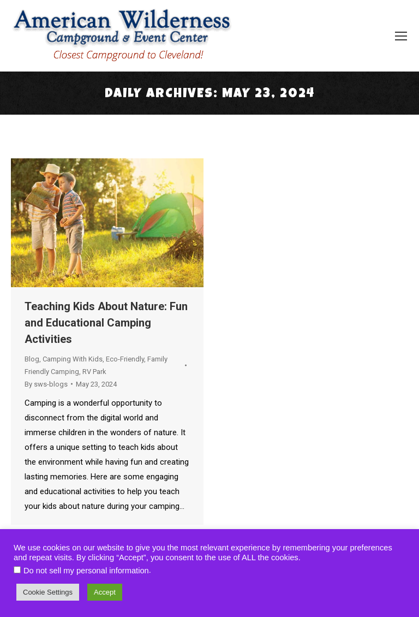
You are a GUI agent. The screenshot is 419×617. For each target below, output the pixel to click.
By (46, 384)
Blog (32, 359)
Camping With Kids (73, 359)
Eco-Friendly (125, 359)
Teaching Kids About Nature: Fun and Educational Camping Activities (106, 323)
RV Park (94, 371)
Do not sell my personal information (86, 570)
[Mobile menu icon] (401, 36)
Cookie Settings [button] (48, 592)
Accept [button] (105, 592)
